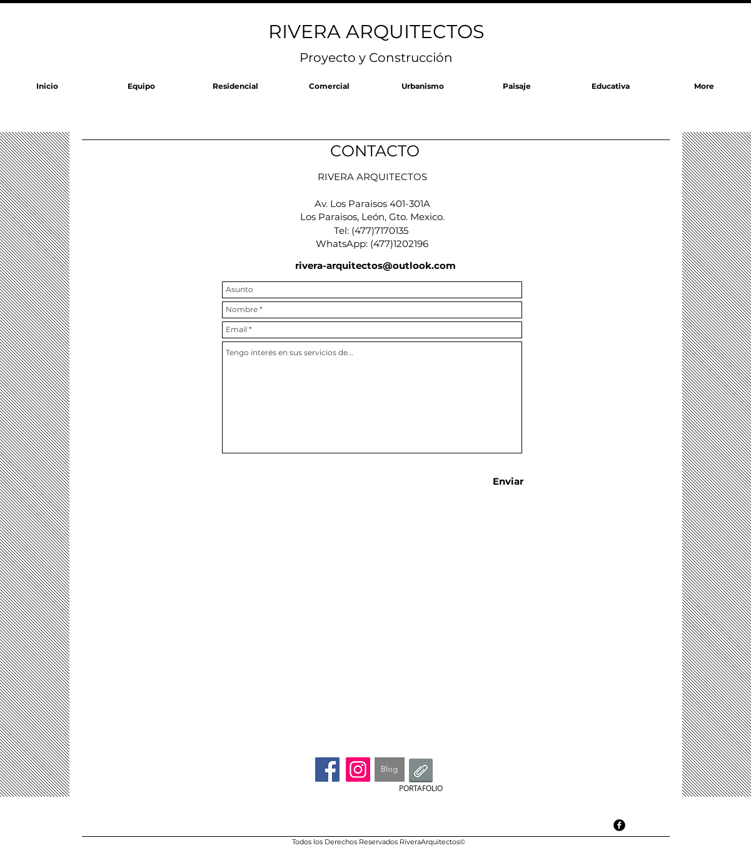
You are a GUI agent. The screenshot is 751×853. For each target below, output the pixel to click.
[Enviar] (508, 481)
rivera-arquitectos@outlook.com (375, 265)
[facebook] (619, 825)
